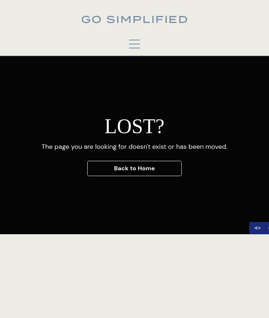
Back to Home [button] (134, 168)
